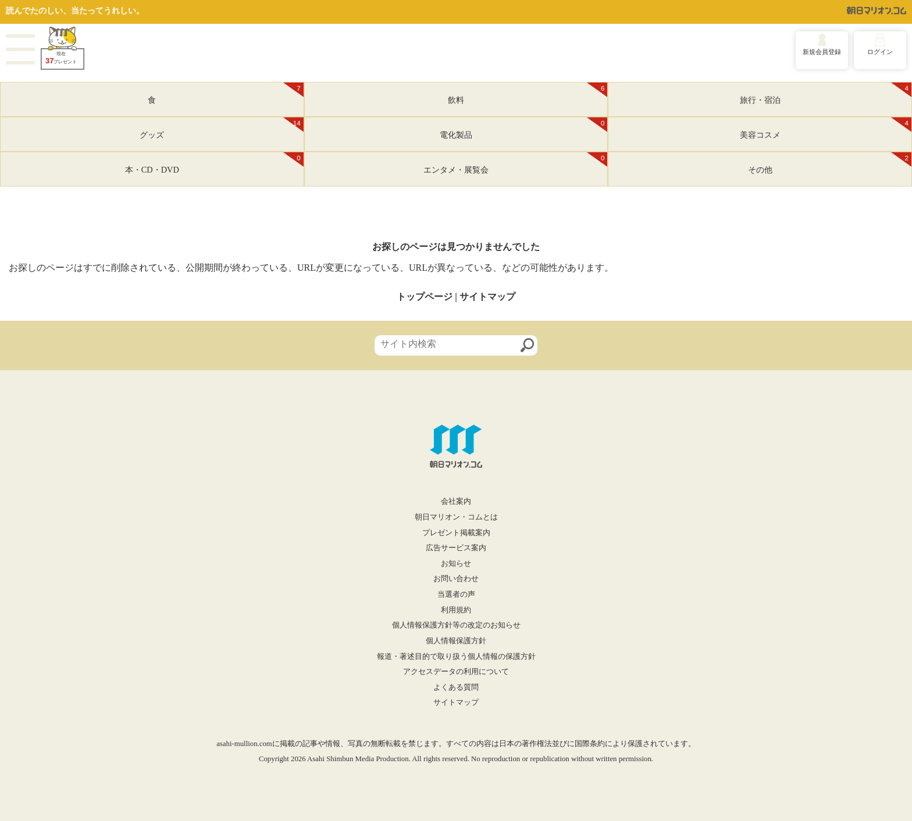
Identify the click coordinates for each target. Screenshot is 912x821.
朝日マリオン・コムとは (456, 517)
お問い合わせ (456, 579)
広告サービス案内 (456, 548)
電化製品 (523, 128)
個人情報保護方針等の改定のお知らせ (456, 625)
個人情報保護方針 (456, 641)
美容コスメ (825, 128)
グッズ (221, 128)
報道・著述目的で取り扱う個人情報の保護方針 (456, 657)
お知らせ (456, 564)
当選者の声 (456, 594)
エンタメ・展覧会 (515, 163)
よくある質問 (456, 687)
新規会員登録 (822, 51)
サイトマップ (487, 297)
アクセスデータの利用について (456, 672)
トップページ (425, 297)
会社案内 (456, 501)
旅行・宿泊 (825, 94)
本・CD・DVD (214, 163)
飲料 (527, 94)
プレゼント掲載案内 (456, 533)
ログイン (880, 51)
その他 (829, 163)
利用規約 (456, 610)
